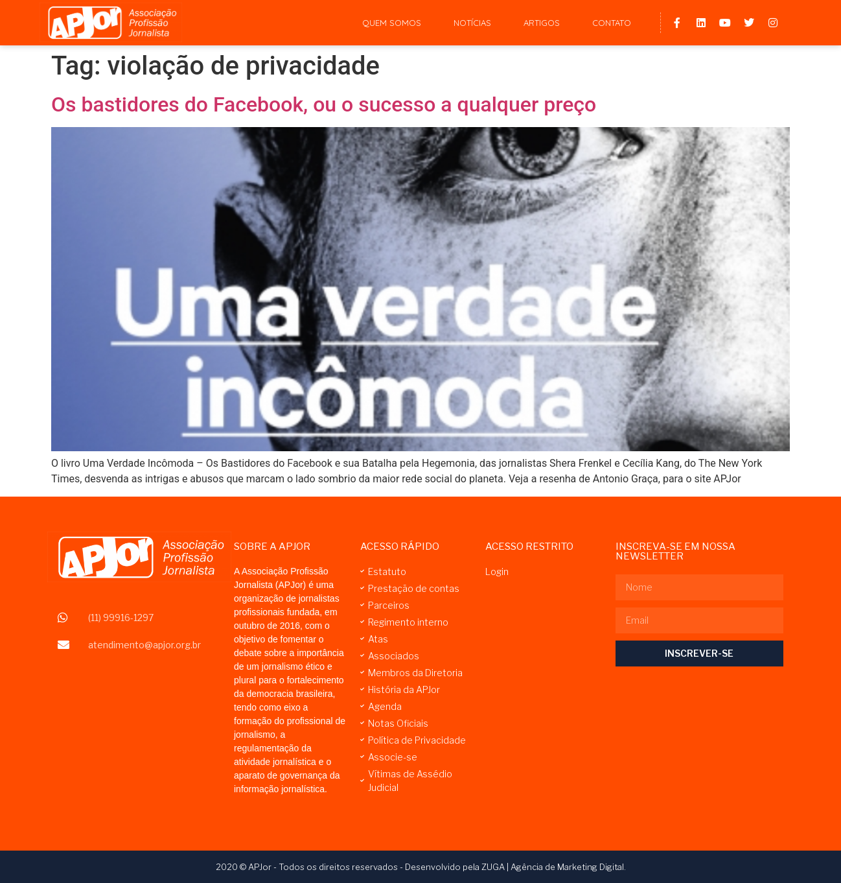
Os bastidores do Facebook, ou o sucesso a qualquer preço (323, 104)
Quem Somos (391, 23)
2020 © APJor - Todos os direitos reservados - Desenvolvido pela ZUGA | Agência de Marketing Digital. (421, 867)
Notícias (472, 23)
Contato (611, 23)
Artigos (542, 23)
